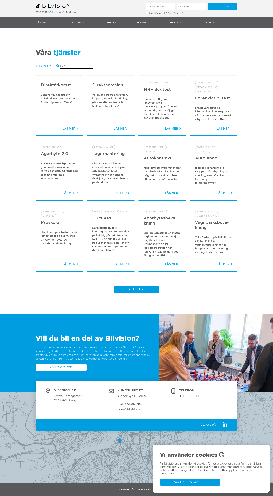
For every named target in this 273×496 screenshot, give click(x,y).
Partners (77, 22)
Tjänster (43, 22)
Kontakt (142, 22)
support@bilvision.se (65, 12)
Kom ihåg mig (154, 13)
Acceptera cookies (190, 482)
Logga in (222, 6)
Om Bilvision (177, 22)
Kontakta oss (61, 367)
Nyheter (110, 22)
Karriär (211, 22)
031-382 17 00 (43, 12)
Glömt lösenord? (175, 13)
